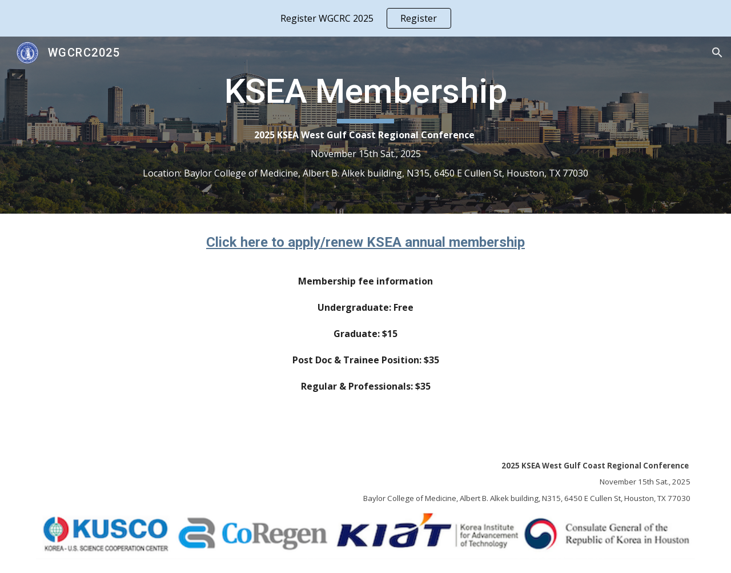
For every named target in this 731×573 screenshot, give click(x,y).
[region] (365, 18)
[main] (365, 125)
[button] (717, 52)
